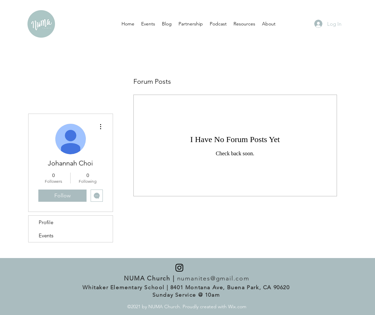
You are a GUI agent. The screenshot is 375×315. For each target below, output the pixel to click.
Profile (46, 222)
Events (46, 235)
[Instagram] (179, 267)
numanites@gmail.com (213, 278)
